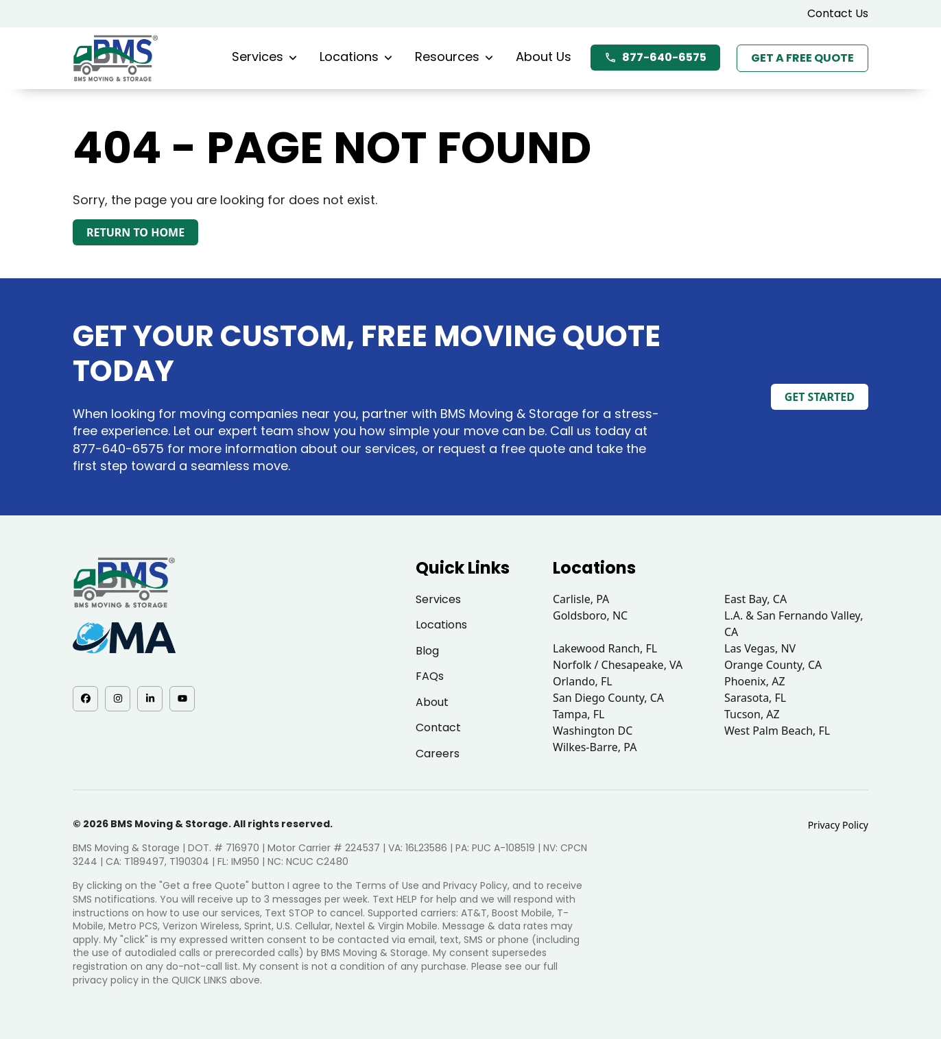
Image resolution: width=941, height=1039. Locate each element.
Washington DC (592, 730)
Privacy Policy (838, 824)
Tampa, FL (579, 714)
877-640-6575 (655, 57)
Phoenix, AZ (754, 681)
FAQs (430, 676)
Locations (356, 56)
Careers (438, 753)
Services (264, 56)
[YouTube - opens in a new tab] (182, 699)
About (432, 702)
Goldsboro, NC (590, 615)
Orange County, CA (773, 664)
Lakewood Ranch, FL (605, 648)
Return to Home (135, 232)
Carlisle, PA (581, 599)
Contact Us (837, 13)
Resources (454, 56)
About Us (543, 56)
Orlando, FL (582, 681)
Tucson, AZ (752, 714)
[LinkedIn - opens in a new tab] (150, 699)
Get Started (820, 396)
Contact (438, 727)
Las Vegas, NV (760, 648)
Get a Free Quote (802, 58)
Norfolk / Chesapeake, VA (617, 664)
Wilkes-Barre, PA (594, 747)
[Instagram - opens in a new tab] (118, 699)
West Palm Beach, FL (777, 730)
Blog (427, 651)
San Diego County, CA (608, 697)
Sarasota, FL (755, 697)
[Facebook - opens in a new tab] (85, 699)
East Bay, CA (755, 599)
